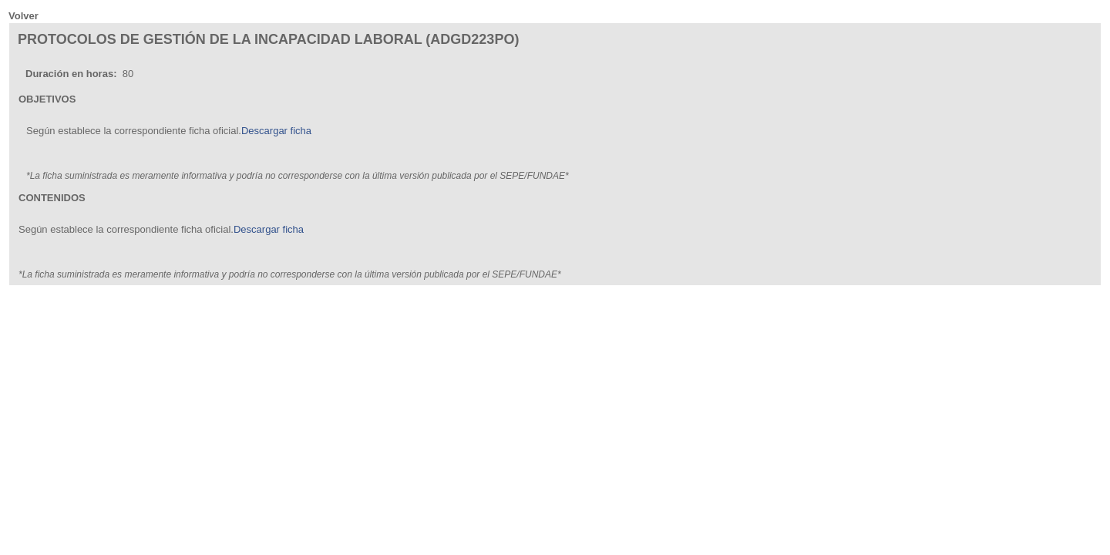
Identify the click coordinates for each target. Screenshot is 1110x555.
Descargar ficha (276, 130)
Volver (23, 16)
